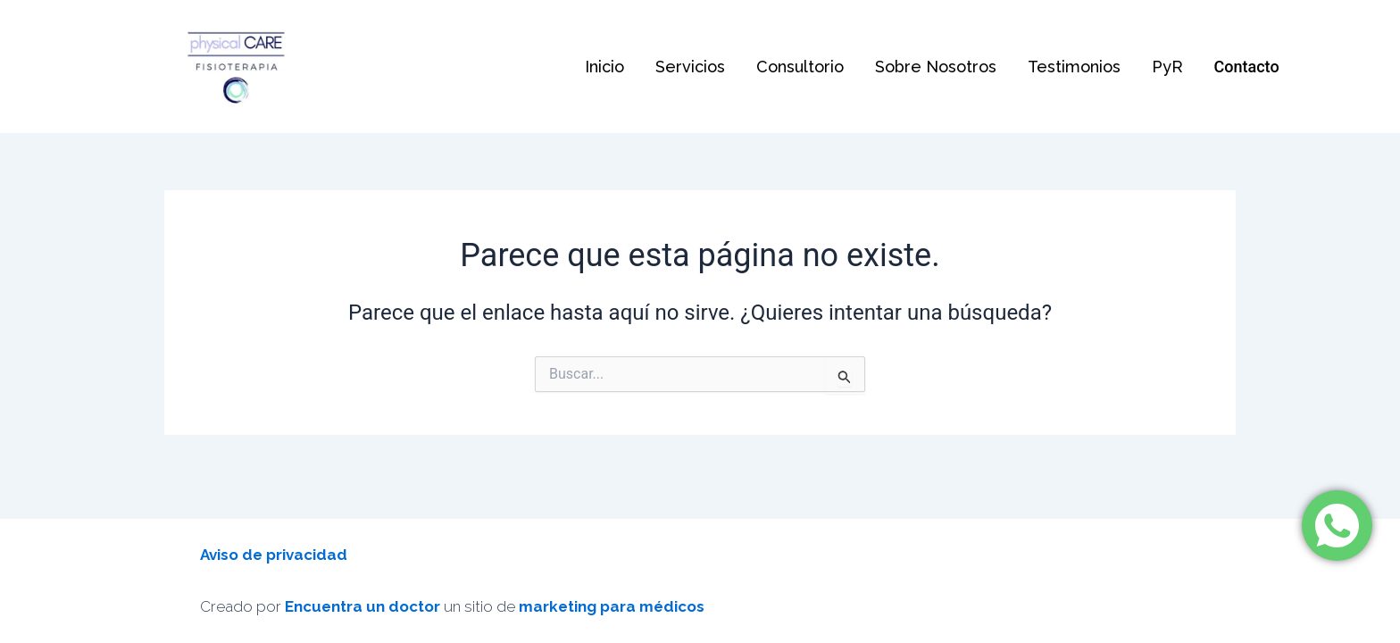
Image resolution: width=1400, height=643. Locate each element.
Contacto (1238, 66)
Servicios (697, 66)
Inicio (614, 66)
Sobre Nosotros (936, 66)
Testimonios (1070, 66)
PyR (1159, 66)
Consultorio (804, 66)
